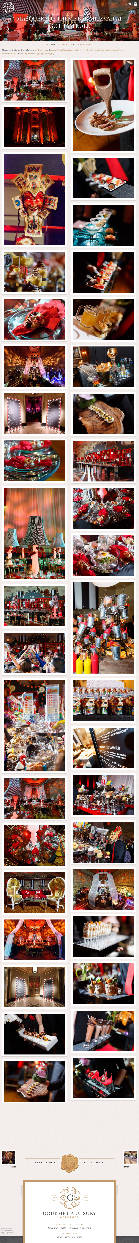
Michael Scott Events (83, 50)
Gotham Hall (41, 50)
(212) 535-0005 (73, 1237)
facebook (54, 1228)
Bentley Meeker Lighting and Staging (37, 53)
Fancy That (99, 50)
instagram (85, 1228)
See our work (46, 1162)
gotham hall (84, 44)
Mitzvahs (63, 44)
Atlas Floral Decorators (62, 50)
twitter (64, 1228)
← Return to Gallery (69, 32)
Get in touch (93, 1162)
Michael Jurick (111, 50)
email (60, 1237)
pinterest (74, 1228)
